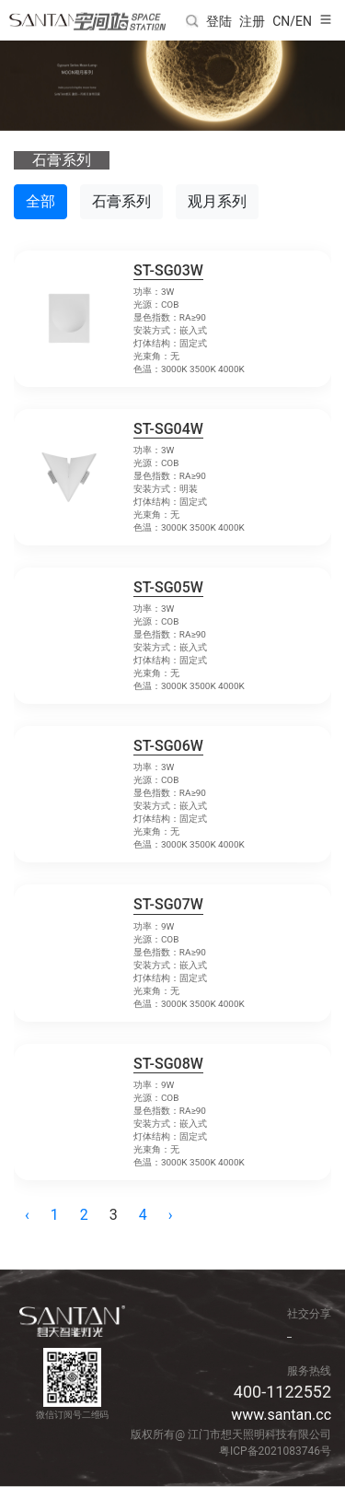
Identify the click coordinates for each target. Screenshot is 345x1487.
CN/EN (292, 21)
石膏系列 (121, 201)
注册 (252, 21)
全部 (40, 201)
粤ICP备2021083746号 (275, 1451)
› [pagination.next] (170, 1215)
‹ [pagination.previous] (27, 1215)
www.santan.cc (281, 1414)
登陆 (219, 21)
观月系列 (217, 201)
